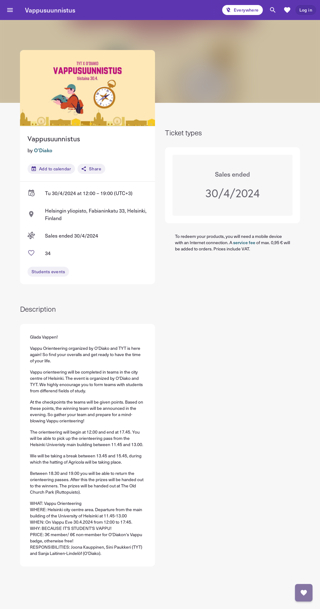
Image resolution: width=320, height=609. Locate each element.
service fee (244, 242)
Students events (48, 271)
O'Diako (43, 150)
